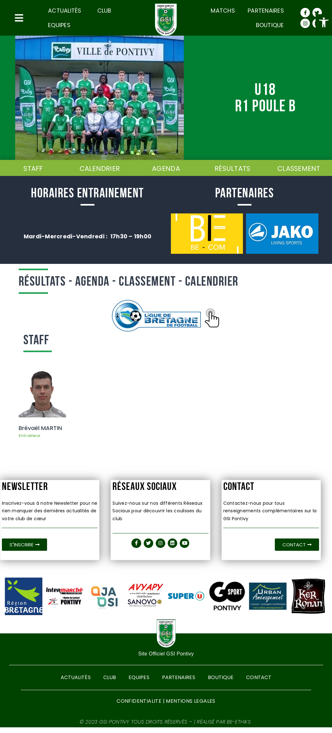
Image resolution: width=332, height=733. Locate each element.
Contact (260, 681)
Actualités (66, 11)
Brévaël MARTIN (40, 429)
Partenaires (266, 11)
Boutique (270, 25)
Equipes (59, 25)
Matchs (223, 11)
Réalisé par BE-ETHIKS (224, 727)
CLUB (104, 11)
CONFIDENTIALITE (139, 706)
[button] (324, 22)
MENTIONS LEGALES (190, 706)
